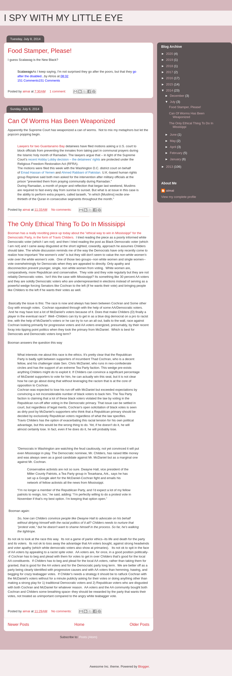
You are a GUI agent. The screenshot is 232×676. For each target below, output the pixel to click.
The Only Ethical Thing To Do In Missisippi (66, 224)
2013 (170, 166)
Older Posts (139, 624)
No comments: (61, 209)
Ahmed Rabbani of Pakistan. (81, 172)
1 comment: (58, 91)
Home (79, 624)
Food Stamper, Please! (40, 50)
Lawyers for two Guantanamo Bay (41, 146)
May (173, 141)
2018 (170, 66)
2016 (170, 78)
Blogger (143, 666)
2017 (170, 72)
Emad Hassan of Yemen (37, 172)
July (173, 102)
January (176, 159)
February (176, 153)
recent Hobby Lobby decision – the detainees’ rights (64, 159)
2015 (170, 84)
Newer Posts (18, 624)
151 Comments (28, 80)
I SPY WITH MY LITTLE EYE (63, 18)
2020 (170, 54)
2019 (170, 60)
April (173, 147)
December (177, 96)
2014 (170, 90)
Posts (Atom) (88, 637)
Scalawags (25, 71)
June (174, 134)
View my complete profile (178, 197)
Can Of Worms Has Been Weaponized (61, 121)
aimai (170, 190)
